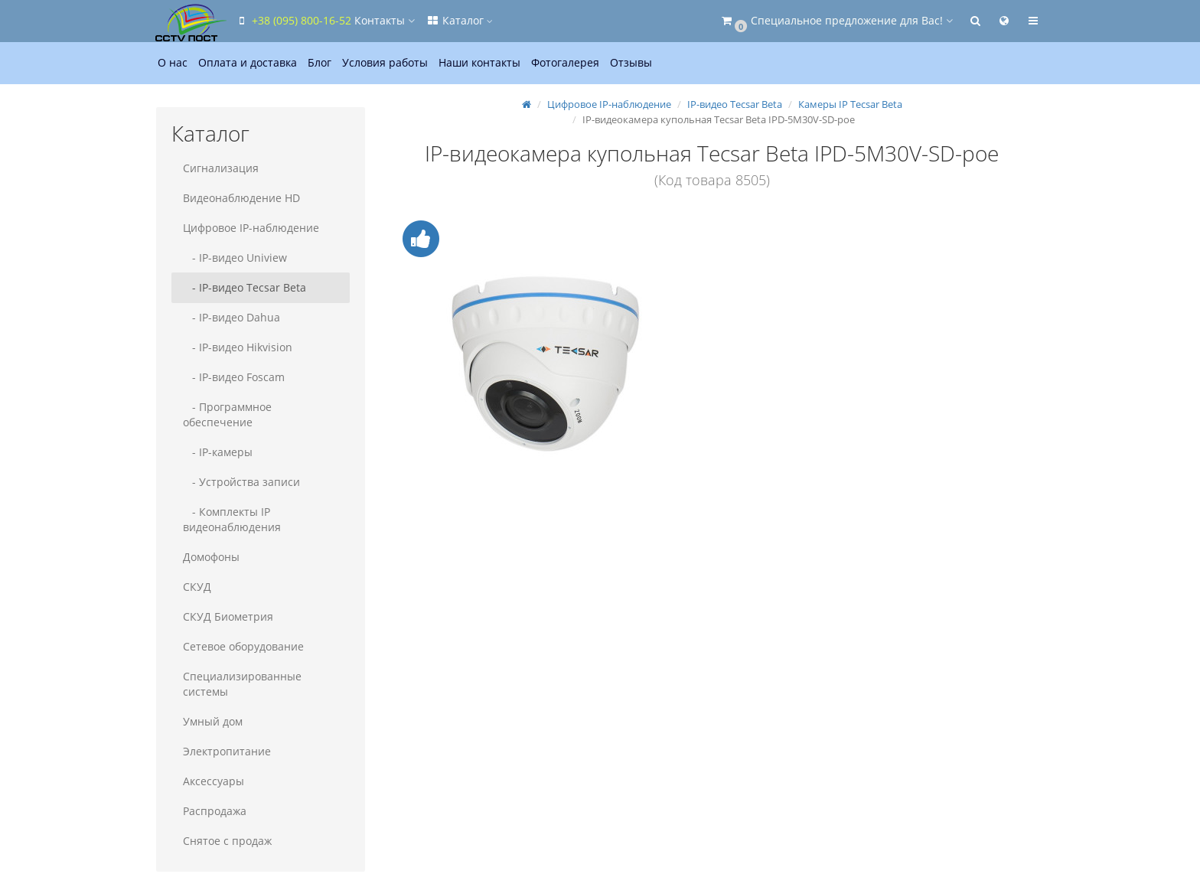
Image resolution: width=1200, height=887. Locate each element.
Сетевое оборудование (243, 646)
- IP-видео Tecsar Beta (244, 287)
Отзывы (631, 62)
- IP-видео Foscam (234, 377)
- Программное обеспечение (227, 414)
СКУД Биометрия (228, 616)
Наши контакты (479, 62)
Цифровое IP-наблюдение (251, 227)
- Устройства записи (241, 481)
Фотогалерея (565, 62)
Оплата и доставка (247, 62)
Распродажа (214, 811)
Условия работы (385, 62)
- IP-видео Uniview (235, 257)
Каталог (459, 20)
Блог (319, 62)
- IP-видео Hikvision (237, 347)
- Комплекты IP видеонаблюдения (232, 519)
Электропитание (227, 751)
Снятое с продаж (227, 840)
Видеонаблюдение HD (241, 198)
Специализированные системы (242, 684)
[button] (836, 21)
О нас (173, 62)
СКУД (197, 586)
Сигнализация (221, 168)
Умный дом (213, 721)
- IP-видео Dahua (231, 317)
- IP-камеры (218, 452)
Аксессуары (213, 781)
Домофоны (211, 556)
